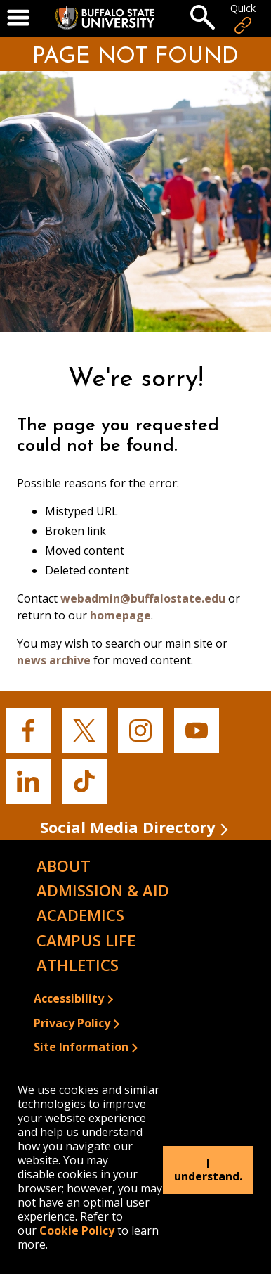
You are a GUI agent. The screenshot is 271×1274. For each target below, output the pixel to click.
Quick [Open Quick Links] (243, 18)
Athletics (78, 964)
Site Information (81, 1047)
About (64, 865)
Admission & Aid (103, 890)
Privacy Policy (72, 1023)
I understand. (208, 1170)
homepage (120, 615)
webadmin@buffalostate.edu (142, 598)
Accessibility (69, 998)
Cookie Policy (76, 1230)
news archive (54, 660)
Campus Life (86, 940)
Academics (80, 914)
